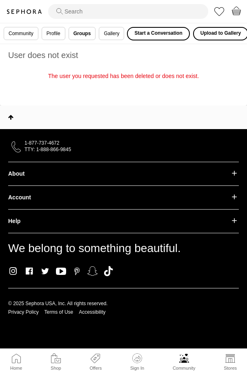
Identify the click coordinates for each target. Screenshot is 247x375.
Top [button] (11, 117)
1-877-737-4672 (41, 143)
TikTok (108, 271)
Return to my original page (123, 87)
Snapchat (92, 271)
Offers (95, 368)
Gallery (111, 33)
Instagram (13, 271)
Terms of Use (59, 312)
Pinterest (77, 271)
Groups (82, 33)
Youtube (61, 271)
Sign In (137, 362)
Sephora (24, 11)
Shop (56, 368)
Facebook (29, 271)
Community (184, 368)
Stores (230, 368)
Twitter (45, 271)
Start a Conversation (158, 33)
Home (16, 368)
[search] (128, 11)
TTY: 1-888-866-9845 (47, 149)
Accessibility (92, 312)
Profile (53, 33)
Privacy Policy (23, 312)
